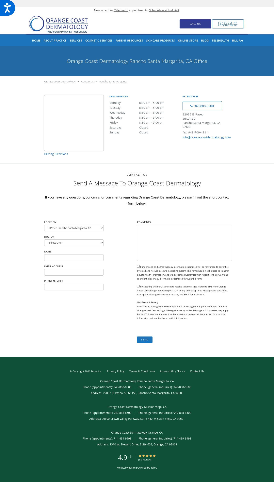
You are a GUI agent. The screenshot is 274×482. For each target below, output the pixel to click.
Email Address (53, 266)
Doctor (49, 236)
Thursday (144, 117)
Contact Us (87, 81)
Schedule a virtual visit (164, 10)
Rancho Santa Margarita (113, 81)
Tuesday (144, 108)
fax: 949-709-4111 (195, 132)
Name (47, 251)
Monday (144, 103)
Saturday (144, 127)
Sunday (144, 132)
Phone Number (53, 281)
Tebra (154, 467)
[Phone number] (202, 105)
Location (50, 222)
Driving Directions (56, 154)
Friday (144, 122)
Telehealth (121, 10)
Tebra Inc (96, 371)
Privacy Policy (115, 371)
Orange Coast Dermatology (59, 81)
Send (145, 339)
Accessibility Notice (172, 371)
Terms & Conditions (142, 371)
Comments (144, 222)
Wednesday (144, 112)
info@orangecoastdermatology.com (207, 137)
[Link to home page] (64, 23)
